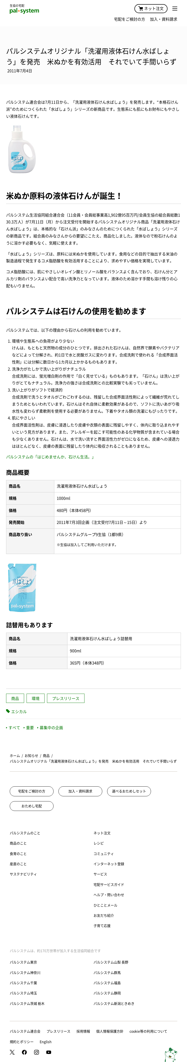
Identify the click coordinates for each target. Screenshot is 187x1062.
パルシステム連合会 (25, 1031)
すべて (13, 728)
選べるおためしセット (129, 791)
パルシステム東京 (23, 962)
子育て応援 (102, 925)
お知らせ (31, 755)
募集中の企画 (50, 728)
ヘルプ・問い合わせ (109, 895)
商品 (15, 698)
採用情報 (83, 1031)
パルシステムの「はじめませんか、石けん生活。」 (51, 457)
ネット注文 (151, 8)
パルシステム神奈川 (25, 972)
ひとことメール (105, 905)
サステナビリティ (23, 874)
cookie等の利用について (148, 1031)
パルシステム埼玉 (23, 993)
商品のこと (18, 843)
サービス (100, 874)
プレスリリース (65, 698)
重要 (29, 728)
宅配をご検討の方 (129, 19)
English (46, 1042)
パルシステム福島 (107, 983)
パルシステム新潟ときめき (114, 1003)
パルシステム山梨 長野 (111, 962)
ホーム (15, 755)
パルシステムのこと (25, 833)
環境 (35, 698)
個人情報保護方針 (109, 1031)
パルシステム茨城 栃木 (27, 1003)
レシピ (99, 843)
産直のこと (18, 864)
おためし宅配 (31, 806)
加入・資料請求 (163, 19)
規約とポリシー (22, 1042)
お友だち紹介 (104, 915)
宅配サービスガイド (109, 884)
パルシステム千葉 (23, 983)
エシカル (19, 712)
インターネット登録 (109, 864)
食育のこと (18, 853)
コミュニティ (104, 853)
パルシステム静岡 (107, 993)
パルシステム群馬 (107, 972)
